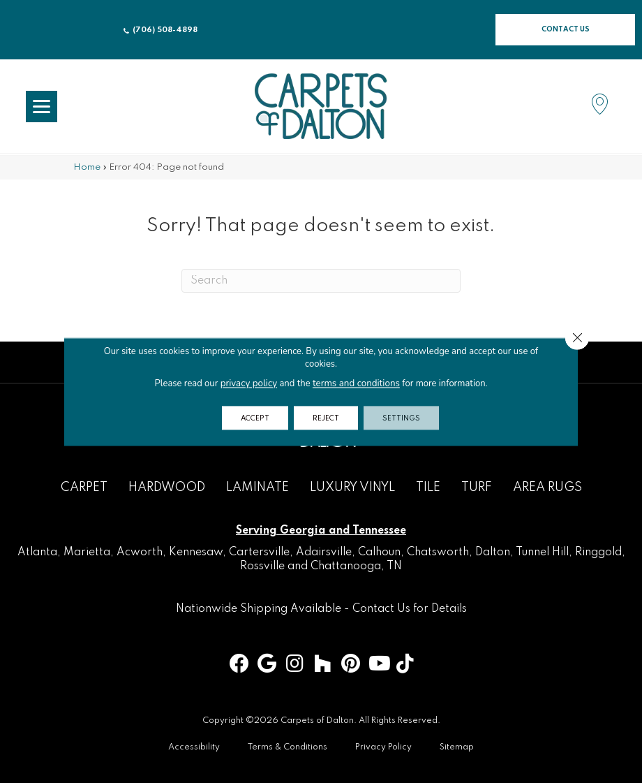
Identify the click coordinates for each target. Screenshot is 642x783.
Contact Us (381, 609)
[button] (565, 29)
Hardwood (166, 487)
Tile (428, 487)
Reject (327, 417)
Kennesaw (196, 552)
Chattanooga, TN (356, 566)
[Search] (321, 281)
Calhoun (379, 552)
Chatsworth (438, 552)
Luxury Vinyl (352, 487)
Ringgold (598, 552)
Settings (407, 417)
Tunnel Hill (542, 552)
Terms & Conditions (287, 747)
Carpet (84, 487)
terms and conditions (355, 382)
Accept (249, 417)
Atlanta (37, 552)
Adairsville (324, 552)
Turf (476, 487)
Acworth (140, 552)
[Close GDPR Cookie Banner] (576, 338)
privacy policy (249, 382)
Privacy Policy (383, 747)
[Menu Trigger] (41, 106)
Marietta (87, 552)
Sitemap (457, 747)
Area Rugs (547, 487)
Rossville (262, 566)
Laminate (257, 487)
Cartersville (259, 552)
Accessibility (194, 747)
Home (86, 167)
